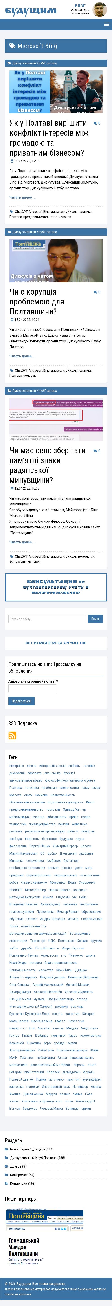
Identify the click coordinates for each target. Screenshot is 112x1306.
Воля (69, 1101)
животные (79, 824)
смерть (57, 1014)
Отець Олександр (61, 999)
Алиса (62, 1057)
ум (74, 897)
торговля (53, 809)
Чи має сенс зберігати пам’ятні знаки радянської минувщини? (47, 465)
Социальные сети (22, 970)
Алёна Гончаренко (23, 977)
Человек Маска (51, 1108)
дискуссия (58, 211)
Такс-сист (27, 1057)
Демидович (71, 1072)
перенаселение (65, 875)
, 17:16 (24, 161)
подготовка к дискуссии (65, 802)
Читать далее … (22, 197)
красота (15, 795)
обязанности (56, 817)
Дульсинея (68, 853)
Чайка (77, 1094)
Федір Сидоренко (34, 882)
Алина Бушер (50, 904)
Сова (88, 1094)
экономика (52, 773)
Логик (13, 926)
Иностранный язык (56, 1086)
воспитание (89, 904)
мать (89, 868)
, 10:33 (24, 488)
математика (18, 1065)
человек (65, 217)
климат (53, 868)
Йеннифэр (80, 1086)
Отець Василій (20, 999)
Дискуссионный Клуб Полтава (34, 63)
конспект (80, 890)
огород (82, 999)
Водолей (53, 1072)
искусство (46, 970)
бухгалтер (71, 860)
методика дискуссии (24, 897)
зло (63, 955)
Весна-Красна (41, 1021)
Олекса (31, 919)
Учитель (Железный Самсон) (30, 1006)
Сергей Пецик (40, 846)
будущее (66, 839)
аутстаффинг (92, 1079)
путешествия (90, 875)
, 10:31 (24, 320)
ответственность (33, 926)
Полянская (66, 941)
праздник (16, 875)
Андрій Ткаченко (52, 919)
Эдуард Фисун (20, 992)
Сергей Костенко (38, 875)
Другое (15, 1166)
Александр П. (86, 1101)
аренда (59, 1043)
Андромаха (89, 1028)
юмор (96, 787)
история (36, 962)
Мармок (44, 1028)
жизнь (31, 766)
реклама (61, 1006)
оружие (96, 941)
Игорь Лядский (73, 948)
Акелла (14, 1094)
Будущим (31, 12)
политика (85, 211)
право (85, 817)
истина (73, 919)
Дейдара (41, 1035)
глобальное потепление (27, 868)
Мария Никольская (23, 853)
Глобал (60, 1021)
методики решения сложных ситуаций (37, 933)
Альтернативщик (22, 1050)
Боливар (72, 1108)
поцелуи (32, 1086)
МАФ (13, 1057)
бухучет (69, 773)
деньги (73, 831)
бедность (32, 839)
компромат (17, 1028)
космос (67, 868)
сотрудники (35, 860)
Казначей (16, 1043)
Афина (96, 1086)
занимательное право (25, 780)
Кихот (72, 211)
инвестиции (18, 941)
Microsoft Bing (39, 211)
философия (18, 561)
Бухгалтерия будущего (27, 1149)
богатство (49, 839)
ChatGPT (21, 211)
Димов (48, 897)
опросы (79, 1065)
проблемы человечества (60, 787)
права (73, 817)
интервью (16, 766)
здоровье (86, 853)
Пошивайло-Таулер (23, 955)
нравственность (63, 795)
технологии (86, 556)
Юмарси (88, 1014)
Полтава (15, 217)
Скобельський (91, 919)
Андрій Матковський (48, 984)
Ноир (83, 897)
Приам (27, 1035)
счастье (38, 817)
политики (58, 1035)
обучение (16, 919)
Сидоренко (87, 882)
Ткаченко (76, 955)
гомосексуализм (21, 912)
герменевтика (90, 1035)
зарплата (35, 773)
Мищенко (16, 860)
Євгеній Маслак (77, 984)
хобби (13, 948)
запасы (58, 1028)
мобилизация (19, 817)
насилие (41, 795)
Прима (41, 1079)
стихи (28, 795)
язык (85, 787)
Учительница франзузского (42, 1101)
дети (78, 868)
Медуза (72, 1028)
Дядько (81, 970)
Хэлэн (14, 1101)
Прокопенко (46, 912)
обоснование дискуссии (27, 802)
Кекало (82, 941)
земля (72, 1043)
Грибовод (54, 860)
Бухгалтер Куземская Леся (29, 1014)
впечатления (34, 1072)
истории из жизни (52, 766)
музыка (39, 999)
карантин (72, 1014)
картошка (16, 1086)
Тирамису (34, 1043)
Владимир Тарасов (23, 904)
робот (13, 882)
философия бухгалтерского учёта (70, 780)
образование (91, 912)
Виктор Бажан (68, 912)
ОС (42, 853)
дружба (27, 948)
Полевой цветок (21, 1079)
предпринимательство (40, 217)
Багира (14, 1108)
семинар (77, 1006)
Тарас (72, 1035)
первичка (70, 904)
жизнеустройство (42, 824)
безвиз (65, 1094)
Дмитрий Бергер (65, 846)
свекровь (88, 831)
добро (52, 853)
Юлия (94, 1050)
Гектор (14, 1035)
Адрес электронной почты (33, 681)
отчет (92, 1065)
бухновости (49, 955)
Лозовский (76, 1021)
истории (15, 1072)
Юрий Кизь (64, 970)
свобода (15, 839)
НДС (51, 941)
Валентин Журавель (83, 977)
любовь (74, 766)
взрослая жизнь (82, 1057)
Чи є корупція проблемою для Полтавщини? (36, 301)
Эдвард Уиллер (74, 809)
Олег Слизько (19, 984)
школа (90, 955)
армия (86, 1108)
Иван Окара (18, 962)
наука (80, 839)
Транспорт (38, 941)
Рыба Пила (46, 1050)
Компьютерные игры (72, 1050)
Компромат (19, 1175)
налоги (86, 846)
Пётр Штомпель (47, 948)
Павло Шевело (59, 890)
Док (32, 1028)
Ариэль (88, 1072)
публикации (46, 1057)
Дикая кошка (33, 1094)
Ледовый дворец (52, 977)
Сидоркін (63, 897)
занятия (73, 1079)
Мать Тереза (19, 1021)
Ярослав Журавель (79, 992)
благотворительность (61, 962)
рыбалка (15, 831)
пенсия (63, 824)
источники (56, 1079)
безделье (30, 1108)
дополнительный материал (50, 1065)
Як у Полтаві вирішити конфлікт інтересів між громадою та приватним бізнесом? (49, 137)
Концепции (18, 1184)
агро (47, 1043)
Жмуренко (57, 882)
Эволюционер (79, 933)
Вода (72, 882)
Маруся (51, 1094)
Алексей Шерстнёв (48, 992)
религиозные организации (45, 831)
